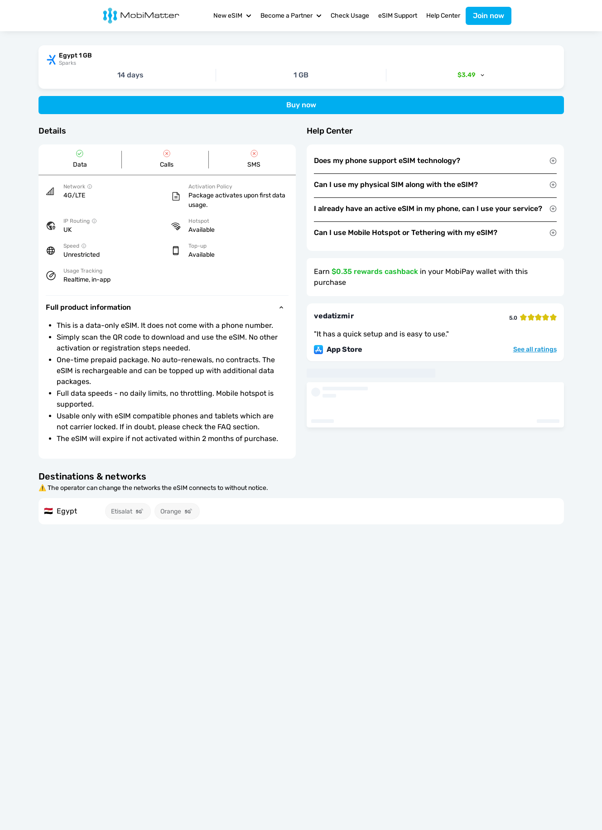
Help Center (443, 15)
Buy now (301, 105)
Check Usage (350, 15)
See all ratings (535, 349)
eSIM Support (397, 15)
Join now (488, 15)
